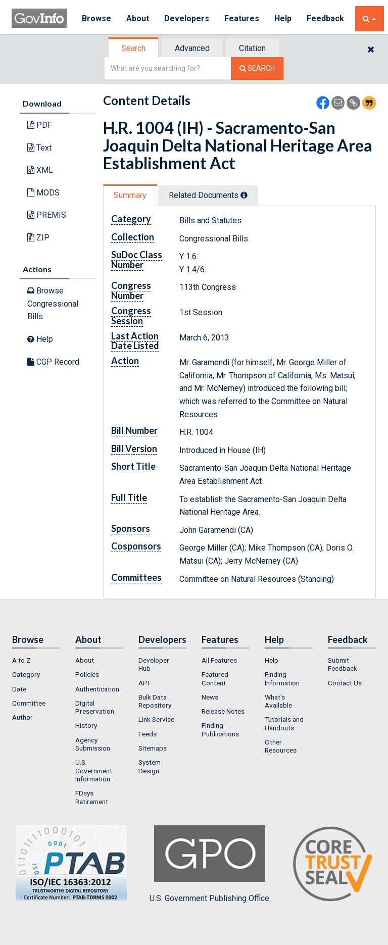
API (143, 683)
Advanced (192, 48)
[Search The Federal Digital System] (257, 68)
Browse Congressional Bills (52, 303)
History (86, 725)
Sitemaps (152, 748)
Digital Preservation (94, 707)
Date (19, 689)
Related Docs (208, 195)
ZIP (38, 237)
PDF (39, 125)
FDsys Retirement (91, 797)
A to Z (21, 660)
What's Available (278, 701)
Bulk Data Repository (154, 701)
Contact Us (345, 683)
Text (39, 148)
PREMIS (46, 215)
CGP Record (53, 362)
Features (241, 18)
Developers (186, 18)
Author (22, 717)
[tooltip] (244, 195)
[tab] (134, 48)
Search (133, 48)
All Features (219, 660)
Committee (28, 703)
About (137, 18)
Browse (96, 18)
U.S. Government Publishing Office (209, 864)
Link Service (156, 719)
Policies (87, 674)
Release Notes (223, 711)
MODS (43, 192)
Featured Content (215, 678)
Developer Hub (153, 664)
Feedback (325, 18)
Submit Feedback (342, 664)
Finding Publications (220, 729)
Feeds (147, 734)
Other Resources (281, 746)
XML (40, 170)
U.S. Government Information (93, 770)
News (210, 697)
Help (283, 18)
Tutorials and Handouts (284, 723)
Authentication (97, 689)
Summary (130, 195)
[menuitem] (36, 660)
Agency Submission (92, 744)
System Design (149, 766)
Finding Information (282, 678)
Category (26, 674)
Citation (252, 48)
